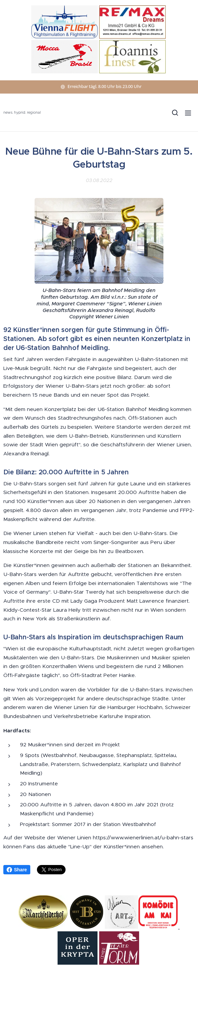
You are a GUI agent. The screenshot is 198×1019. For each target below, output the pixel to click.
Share (17, 869)
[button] (174, 112)
